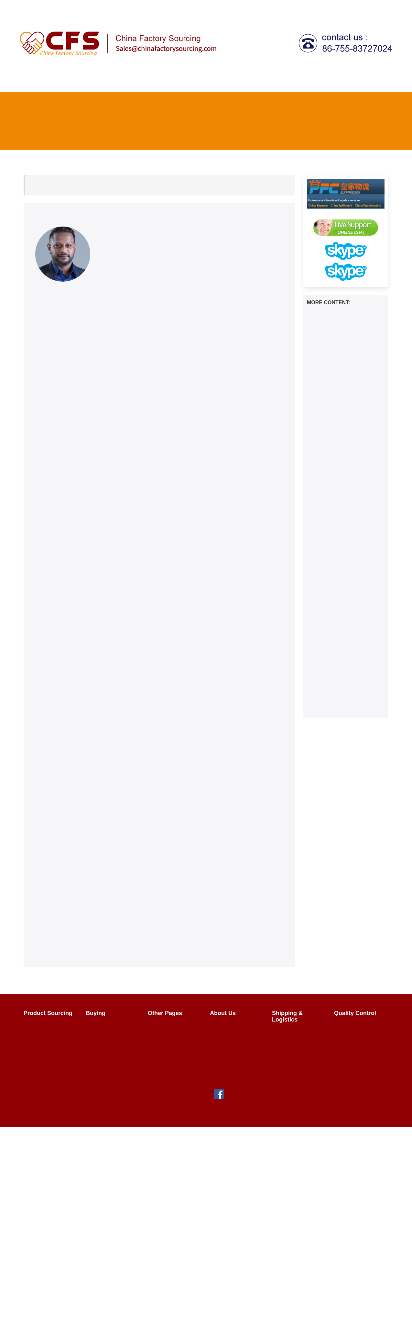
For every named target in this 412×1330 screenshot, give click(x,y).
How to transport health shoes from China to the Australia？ (345, 376)
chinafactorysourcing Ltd (136, 1115)
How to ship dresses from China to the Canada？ (340, 570)
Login (268, 7)
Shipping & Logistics (245, 81)
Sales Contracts (108, 1050)
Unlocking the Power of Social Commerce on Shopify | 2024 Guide (345, 677)
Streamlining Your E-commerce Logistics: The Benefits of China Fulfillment (343, 702)
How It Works (62, 81)
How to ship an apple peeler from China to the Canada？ (343, 552)
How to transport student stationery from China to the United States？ (342, 434)
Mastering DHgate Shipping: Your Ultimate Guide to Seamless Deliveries (343, 634)
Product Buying (107, 1027)
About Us (377, 7)
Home (31, 81)
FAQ (318, 7)
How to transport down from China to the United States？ (343, 413)
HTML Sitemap (169, 1085)
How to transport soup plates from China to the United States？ (344, 495)
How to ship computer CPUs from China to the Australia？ (344, 358)
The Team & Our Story (233, 1030)
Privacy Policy (230, 1057)
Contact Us (345, 7)
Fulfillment (366, 81)
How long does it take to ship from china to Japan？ (344, 516)
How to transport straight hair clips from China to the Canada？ (344, 610)
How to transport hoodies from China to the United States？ (345, 315)
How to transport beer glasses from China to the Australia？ (345, 394)
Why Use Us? (229, 1045)
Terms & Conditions (236, 1068)
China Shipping (293, 1033)
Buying (150, 81)
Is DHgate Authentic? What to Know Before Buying (345, 656)
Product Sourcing (108, 81)
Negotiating (103, 1039)
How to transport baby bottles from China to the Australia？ (344, 534)
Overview (38, 1027)
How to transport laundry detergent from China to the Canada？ (342, 337)
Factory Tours (167, 1050)
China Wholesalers (173, 1062)
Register (294, 7)
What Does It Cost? (298, 1045)
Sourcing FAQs (44, 1039)
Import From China (173, 1027)
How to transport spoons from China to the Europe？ (345, 589)
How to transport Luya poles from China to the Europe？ (343, 473)
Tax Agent (295, 81)
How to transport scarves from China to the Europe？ (345, 455)
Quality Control (189, 81)
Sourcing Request (48, 1050)
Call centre (328, 81)
